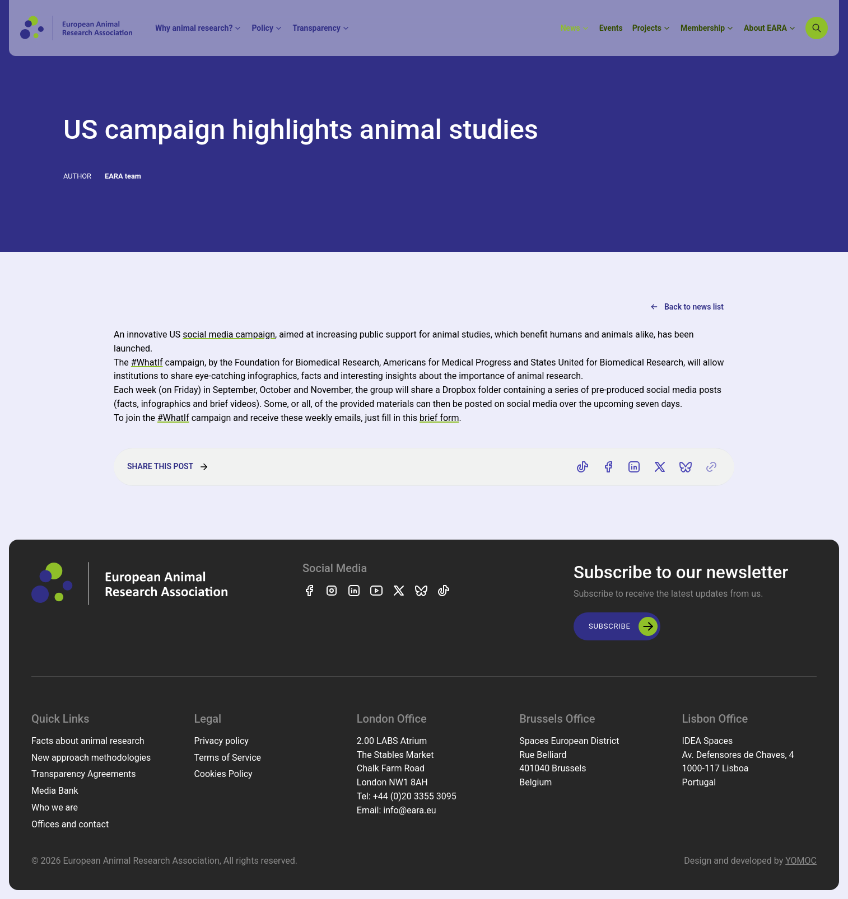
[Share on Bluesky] (685, 466)
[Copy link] (711, 466)
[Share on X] (659, 466)
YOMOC (801, 860)
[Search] (816, 28)
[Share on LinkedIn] (634, 466)
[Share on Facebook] (608, 466)
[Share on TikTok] (582, 466)
